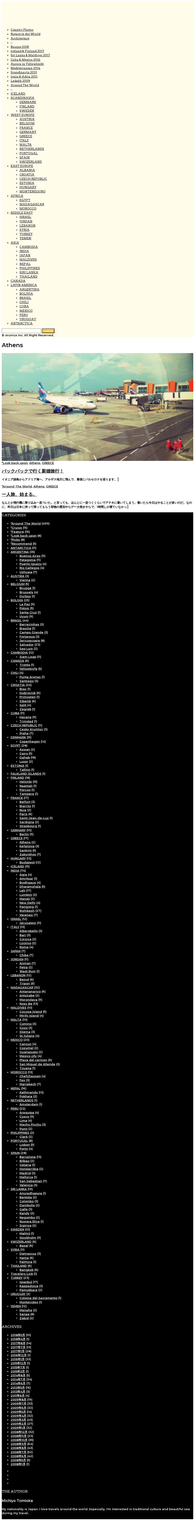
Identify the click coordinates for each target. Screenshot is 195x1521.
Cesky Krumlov (31, 729)
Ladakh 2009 (20, 81)
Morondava (28, 999)
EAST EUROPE (22, 166)
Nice (23, 810)
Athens (34, 463)
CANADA (18, 281)
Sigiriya (25, 1225)
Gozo (24, 1028)
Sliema (25, 1032)
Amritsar (26, 878)
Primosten (28, 697)
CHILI (24, 302)
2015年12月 (18, 1363)
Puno (23, 1128)
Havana (25, 717)
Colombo (27, 1201)
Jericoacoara (30, 640)
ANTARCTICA (22, 323)
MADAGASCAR (32, 204)
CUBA (24, 306)
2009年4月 (18, 1415)
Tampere (27, 794)
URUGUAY (28, 319)
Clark (24, 1136)
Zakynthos (28, 854)
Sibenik (25, 701)
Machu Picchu (30, 1124)
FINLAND (27, 106)
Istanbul (26, 1282)
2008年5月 (18, 1460)
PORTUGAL (29, 153)
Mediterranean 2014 (25, 68)
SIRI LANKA (29, 272)
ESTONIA (27, 183)
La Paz (25, 604)
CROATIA (27, 174)
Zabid (24, 1318)
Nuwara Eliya (30, 1221)
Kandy (24, 1213)
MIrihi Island (29, 1015)
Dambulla (27, 1205)
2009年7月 (18, 1403)
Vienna (25, 580)
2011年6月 (18, 1395)
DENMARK (28, 102)
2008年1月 (18, 1464)
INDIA (24, 251)
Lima (23, 1120)
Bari (23, 935)
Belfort (25, 802)
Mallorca (26, 1177)
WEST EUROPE (22, 115)
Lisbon (25, 1144)
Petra (24, 967)
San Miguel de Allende (37, 1064)
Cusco (24, 1116)
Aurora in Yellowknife (27, 64)
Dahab (25, 757)
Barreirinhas (29, 624)
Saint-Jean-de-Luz (34, 818)
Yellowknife (28, 668)
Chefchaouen (30, 1076)
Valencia (26, 1185)
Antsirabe (27, 995)
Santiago (27, 681)
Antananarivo (30, 991)
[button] (48, 330)
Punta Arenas (30, 677)
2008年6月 (18, 1456)
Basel (24, 1245)
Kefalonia (27, 846)
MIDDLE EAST (22, 212)
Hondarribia (29, 1169)
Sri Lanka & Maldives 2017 (30, 55)
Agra (23, 874)
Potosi (24, 608)
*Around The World (17, 486)
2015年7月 (18, 1367)
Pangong (27, 906)
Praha (24, 733)
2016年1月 (18, 1359)
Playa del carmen (33, 1060)
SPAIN (25, 157)
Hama (24, 1258)
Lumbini (26, 894)
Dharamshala (30, 886)
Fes (22, 1080)
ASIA (15, 242)
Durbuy (25, 596)
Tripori (25, 983)
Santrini (26, 850)
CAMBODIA (29, 247)
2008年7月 (18, 1452)
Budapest (27, 862)
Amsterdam (29, 1104)
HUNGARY (28, 187)
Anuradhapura (31, 1193)
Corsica (25, 939)
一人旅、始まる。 (19, 494)
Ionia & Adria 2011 (24, 76)
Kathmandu (29, 1092)
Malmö (25, 1233)
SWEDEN (27, 110)
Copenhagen (30, 741)
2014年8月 (18, 1375)
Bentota (26, 1197)
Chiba (24, 955)
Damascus (28, 1253)
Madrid (25, 1173)
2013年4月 (18, 1391)
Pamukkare (28, 1290)
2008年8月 (18, 1448)
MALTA (26, 144)
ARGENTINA (29, 289)
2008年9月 (18, 1444)
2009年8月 (18, 1399)
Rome (24, 947)
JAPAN (25, 255)
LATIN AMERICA (24, 285)
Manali (25, 898)
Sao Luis (26, 648)
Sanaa (24, 1314)
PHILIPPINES (30, 268)
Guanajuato (29, 1052)
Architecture (20, 38)
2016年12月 (19, 1355)
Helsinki (26, 781)
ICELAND (18, 93)
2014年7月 (18, 1379)
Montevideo (29, 1302)
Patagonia (28, 560)
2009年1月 (18, 1427)
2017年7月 (18, 1347)
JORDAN (26, 221)
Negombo (27, 1217)
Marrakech (28, 1084)
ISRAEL (25, 217)
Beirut (24, 979)
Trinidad (26, 721)
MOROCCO (28, 208)
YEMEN (25, 238)
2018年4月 (18, 1339)
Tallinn (25, 769)
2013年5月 (18, 1387)
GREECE (26, 136)
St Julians (27, 1036)
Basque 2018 (20, 47)
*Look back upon (15, 463)
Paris (23, 814)
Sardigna (27, 822)
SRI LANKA (19, 1189)
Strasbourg (28, 826)
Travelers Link (22, 1273)
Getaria (25, 1165)
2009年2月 (18, 1423)
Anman (25, 963)
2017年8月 (18, 1343)
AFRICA (17, 196)
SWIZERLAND (31, 161)
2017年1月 (18, 1351)
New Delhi (27, 902)
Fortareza (27, 636)
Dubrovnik (28, 693)
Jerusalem (28, 923)
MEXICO (26, 310)
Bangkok (26, 1269)
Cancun (25, 1044)
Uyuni (24, 616)
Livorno (25, 943)
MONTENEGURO (32, 191)
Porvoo (25, 790)
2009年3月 (18, 1419)
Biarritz (25, 806)
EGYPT (25, 200)
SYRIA (24, 230)
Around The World (25, 85)
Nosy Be (26, 1003)
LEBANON (27, 225)
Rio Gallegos (29, 568)
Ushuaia (26, 572)
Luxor (24, 761)
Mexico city (28, 1056)
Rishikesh (27, 910)
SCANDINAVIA (22, 98)
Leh (22, 890)
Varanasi (26, 915)
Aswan (25, 749)
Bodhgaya (28, 882)
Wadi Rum (28, 971)
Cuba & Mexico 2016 (25, 59)
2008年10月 (19, 1440)
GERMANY (28, 132)
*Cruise (16, 527)
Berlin (24, 834)
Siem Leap (28, 656)
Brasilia (25, 628)
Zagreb (25, 709)
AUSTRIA (27, 119)
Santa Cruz (28, 612)
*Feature (17, 531)
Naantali (26, 786)
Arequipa (27, 1112)
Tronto (25, 664)
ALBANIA (27, 170)
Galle (24, 1209)
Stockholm (28, 1237)
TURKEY (26, 234)
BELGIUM (27, 123)
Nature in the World (25, 34)
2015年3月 (18, 1371)
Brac (23, 689)
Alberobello (29, 931)
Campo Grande (31, 632)
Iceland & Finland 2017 (27, 51)
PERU (24, 315)
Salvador (27, 644)
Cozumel (26, 1048)
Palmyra (26, 1262)
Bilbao (24, 1161)
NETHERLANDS (32, 149)
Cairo (24, 753)
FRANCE (26, 128)
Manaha (26, 1310)
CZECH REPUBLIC (33, 179)
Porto (24, 1148)
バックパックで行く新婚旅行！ (33, 471)
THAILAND (28, 276)
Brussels (26, 592)
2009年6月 (18, 1407)
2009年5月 (18, 1411)
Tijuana (25, 1068)
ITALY (24, 140)
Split (23, 705)
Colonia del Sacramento (38, 1298)
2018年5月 (18, 1335)
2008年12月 (19, 1432)
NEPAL (25, 264)
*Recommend (21, 543)
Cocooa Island (31, 1011)
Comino (26, 1024)
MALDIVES (28, 259)
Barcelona (28, 1157)
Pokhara (26, 1096)
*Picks (15, 539)
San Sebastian (31, 1181)
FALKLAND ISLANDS (26, 773)
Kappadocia (29, 1286)
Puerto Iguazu (31, 564)
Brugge (25, 588)
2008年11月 (19, 1436)
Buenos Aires (30, 556)
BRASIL (25, 298)
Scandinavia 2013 (24, 72)
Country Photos (22, 29)
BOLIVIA (26, 293)
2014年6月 (18, 1383)
